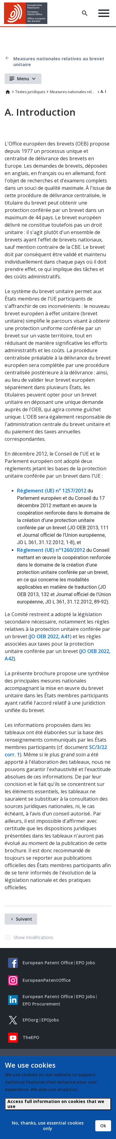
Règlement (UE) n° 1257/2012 (51, 490)
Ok (103, 1126)
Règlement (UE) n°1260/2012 (51, 550)
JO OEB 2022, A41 (50, 636)
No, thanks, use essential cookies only (48, 1125)
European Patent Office (48, 963)
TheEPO (31, 1037)
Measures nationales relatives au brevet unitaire (58, 61)
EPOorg (30, 1020)
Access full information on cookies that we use (55, 1103)
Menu (23, 79)
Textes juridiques (30, 91)
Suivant (24, 919)
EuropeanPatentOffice (47, 980)
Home (8, 92)
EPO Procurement (41, 1004)
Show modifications (33, 937)
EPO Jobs (85, 963)
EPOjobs (50, 1020)
